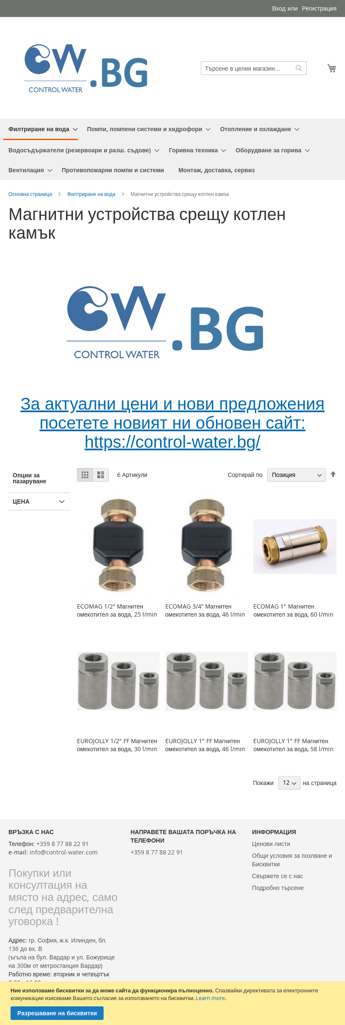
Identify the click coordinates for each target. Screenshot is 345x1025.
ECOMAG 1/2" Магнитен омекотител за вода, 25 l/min (117, 610)
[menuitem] (40, 129)
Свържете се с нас (277, 876)
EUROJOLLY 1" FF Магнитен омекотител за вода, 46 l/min (205, 745)
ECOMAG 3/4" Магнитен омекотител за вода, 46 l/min (205, 610)
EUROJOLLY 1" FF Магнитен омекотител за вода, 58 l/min (293, 745)
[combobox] (254, 68)
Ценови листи (271, 844)
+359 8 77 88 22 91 (62, 844)
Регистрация (319, 8)
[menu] (172, 149)
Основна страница (30, 193)
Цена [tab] (21, 501)
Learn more (210, 998)
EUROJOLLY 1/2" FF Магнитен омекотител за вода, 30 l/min (117, 745)
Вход (279, 8)
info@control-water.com (64, 852)
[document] (174, 1003)
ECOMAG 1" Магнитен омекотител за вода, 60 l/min (293, 610)
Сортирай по (245, 475)
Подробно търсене (278, 888)
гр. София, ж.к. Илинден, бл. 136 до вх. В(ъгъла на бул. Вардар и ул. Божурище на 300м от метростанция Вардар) (61, 953)
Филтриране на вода (91, 193)
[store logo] (90, 68)
